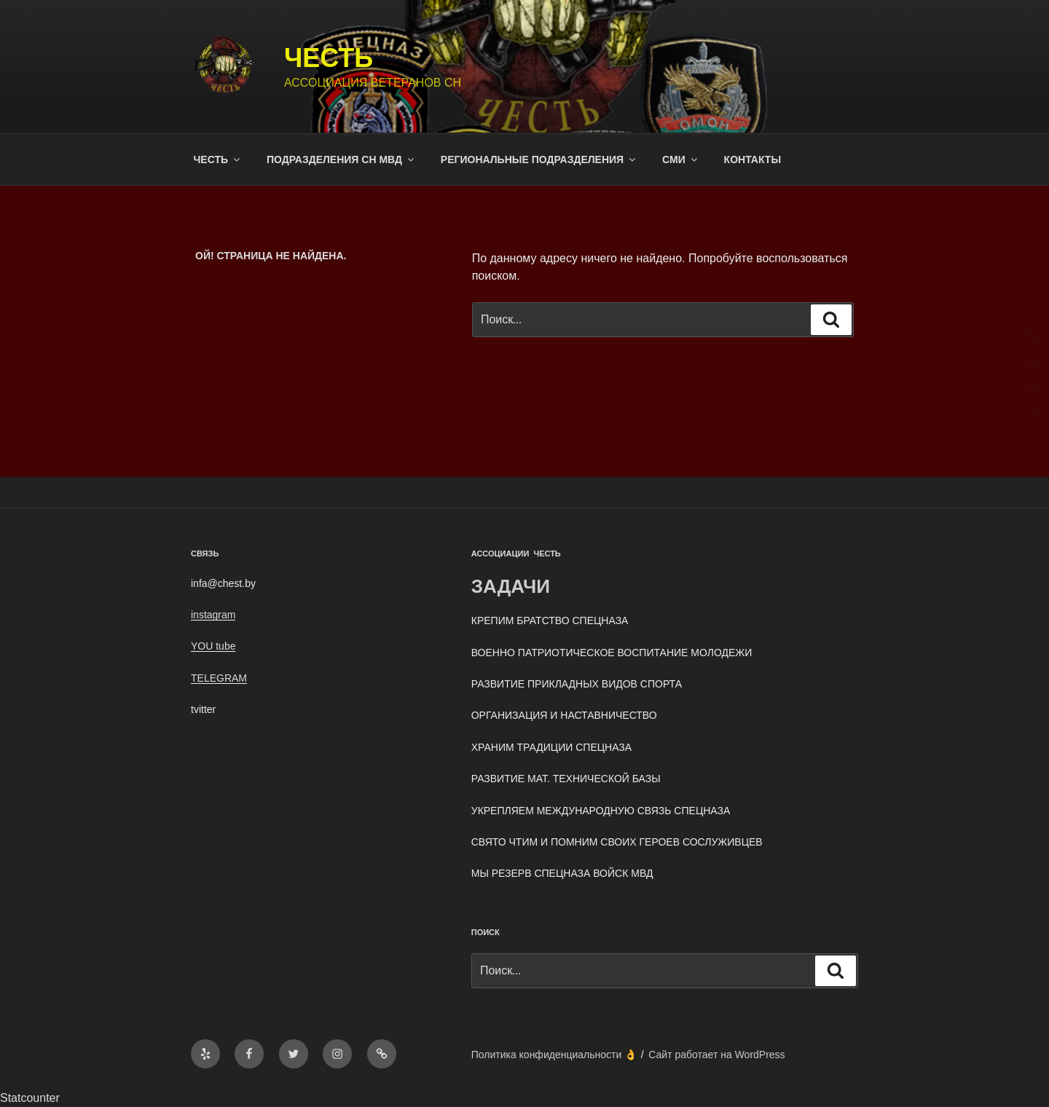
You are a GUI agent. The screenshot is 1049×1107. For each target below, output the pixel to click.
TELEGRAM (219, 678)
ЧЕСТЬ (328, 58)
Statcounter (30, 1098)
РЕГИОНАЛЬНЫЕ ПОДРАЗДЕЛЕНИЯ (539, 159)
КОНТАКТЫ (752, 159)
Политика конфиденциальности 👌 (554, 1054)
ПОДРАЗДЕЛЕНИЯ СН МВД (341, 159)
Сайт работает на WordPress (716, 1054)
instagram (213, 615)
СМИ (680, 159)
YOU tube (213, 646)
